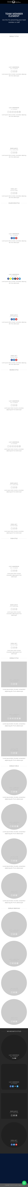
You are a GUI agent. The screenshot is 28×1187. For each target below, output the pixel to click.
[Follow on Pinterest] (16, 71)
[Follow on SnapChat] (10, 112)
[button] (24, 1183)
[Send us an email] (15, 112)
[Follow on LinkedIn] (20, 112)
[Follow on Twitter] (14, 71)
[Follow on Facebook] (12, 71)
